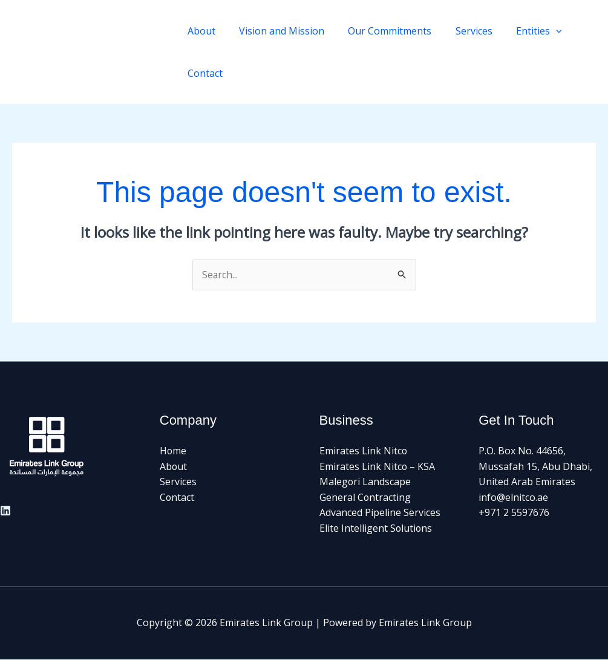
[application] (536, 31)
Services (458, 31)
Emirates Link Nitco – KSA (377, 466)
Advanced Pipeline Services (379, 513)
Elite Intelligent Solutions (376, 528)
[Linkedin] (5, 510)
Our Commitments (378, 31)
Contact (202, 73)
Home (173, 451)
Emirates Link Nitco (363, 451)
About (199, 31)
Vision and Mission (275, 31)
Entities (519, 31)
